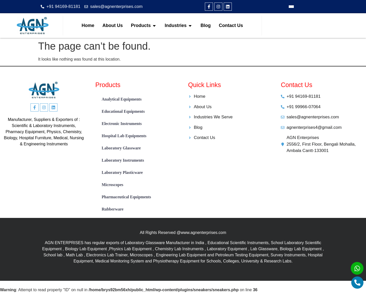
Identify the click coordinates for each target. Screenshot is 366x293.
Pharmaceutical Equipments (126, 197)
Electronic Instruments (122, 123)
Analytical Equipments (122, 99)
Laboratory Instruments (123, 160)
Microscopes (112, 185)
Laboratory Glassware (121, 148)
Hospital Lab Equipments (124, 136)
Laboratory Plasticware (122, 172)
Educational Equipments (123, 111)
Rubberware (113, 209)
